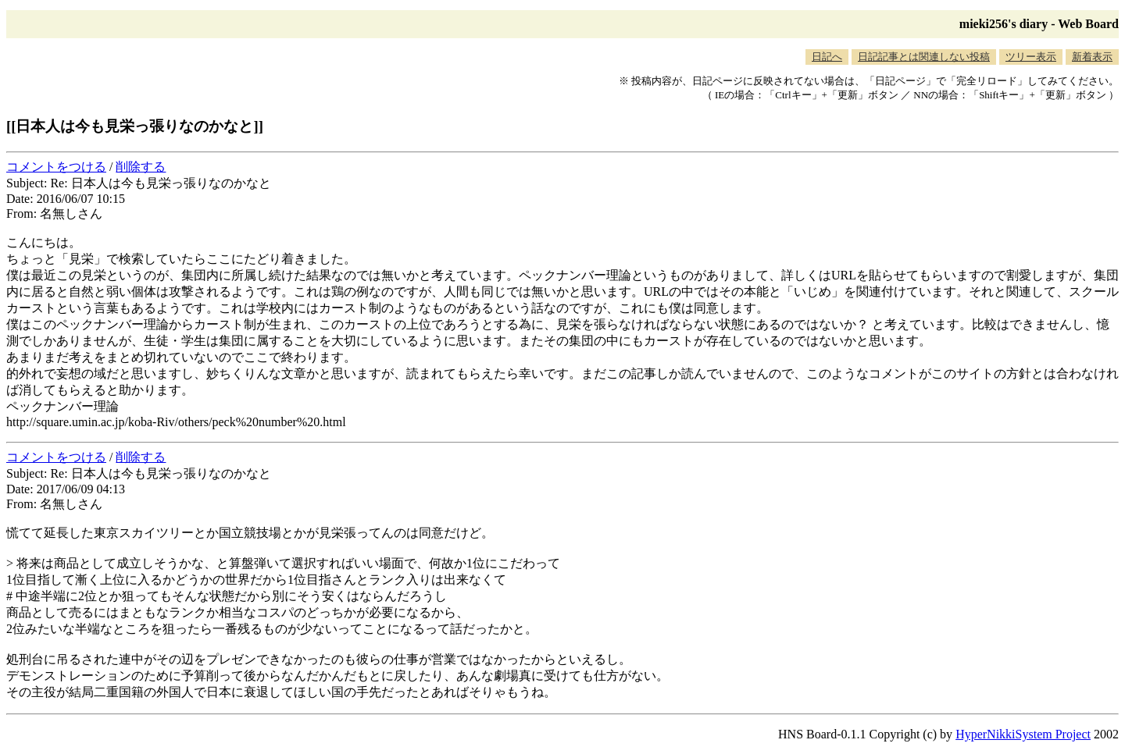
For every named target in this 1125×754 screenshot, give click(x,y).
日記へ (827, 56)
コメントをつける (56, 166)
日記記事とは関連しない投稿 (924, 56)
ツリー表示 (1030, 56)
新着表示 (1092, 56)
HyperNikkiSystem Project (1023, 734)
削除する (141, 166)
